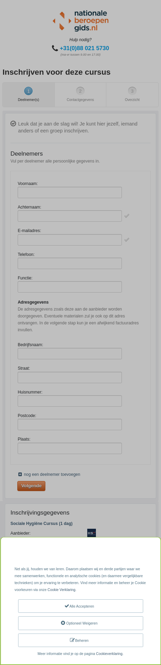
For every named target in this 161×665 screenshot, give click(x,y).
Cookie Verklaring (61, 590)
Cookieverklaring (109, 654)
